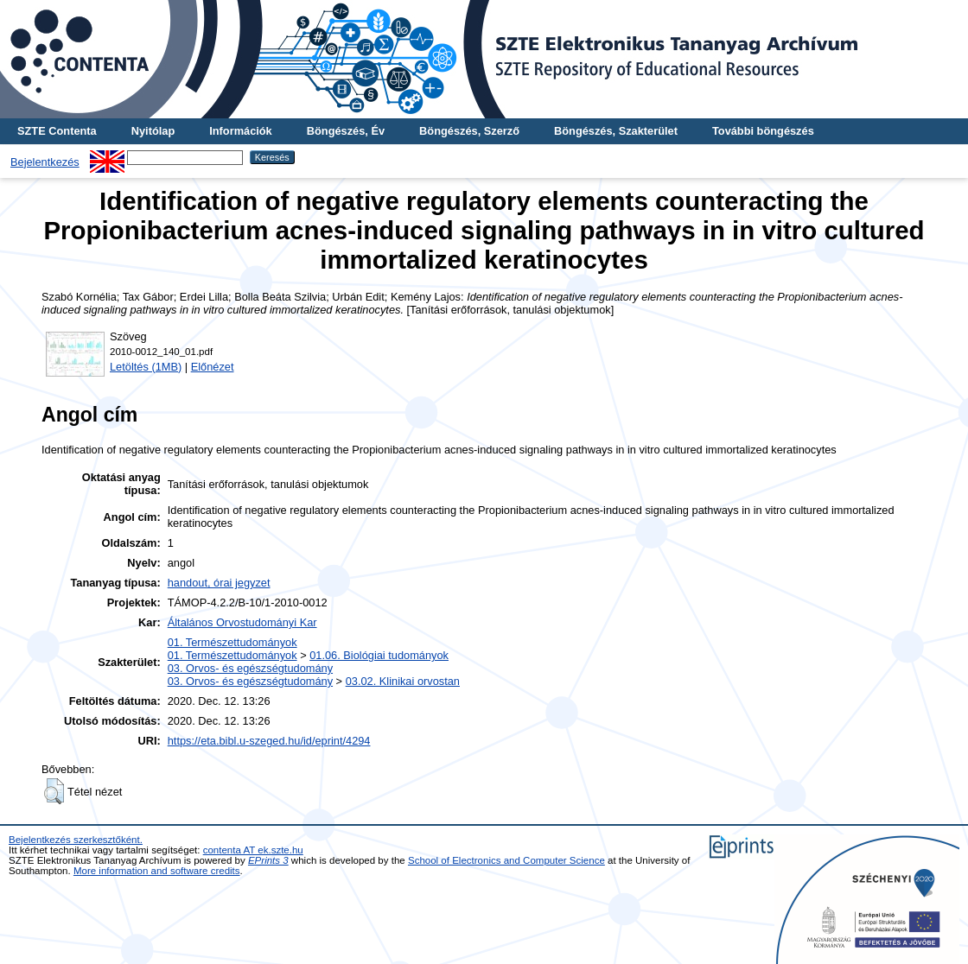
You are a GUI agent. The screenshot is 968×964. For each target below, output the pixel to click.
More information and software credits (156, 871)
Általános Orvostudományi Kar (242, 622)
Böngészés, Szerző (469, 130)
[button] (54, 791)
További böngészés (763, 130)
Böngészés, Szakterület (616, 130)
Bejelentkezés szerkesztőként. (76, 839)
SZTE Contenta (57, 130)
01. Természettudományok (232, 642)
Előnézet (212, 366)
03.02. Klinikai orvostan (403, 681)
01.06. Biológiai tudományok (379, 655)
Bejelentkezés (45, 161)
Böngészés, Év (346, 130)
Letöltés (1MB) (146, 366)
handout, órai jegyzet (219, 582)
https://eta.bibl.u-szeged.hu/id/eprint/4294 (269, 740)
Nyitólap (153, 130)
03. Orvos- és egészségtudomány (250, 668)
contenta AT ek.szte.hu (253, 850)
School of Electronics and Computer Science (506, 860)
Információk (240, 130)
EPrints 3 (268, 860)
